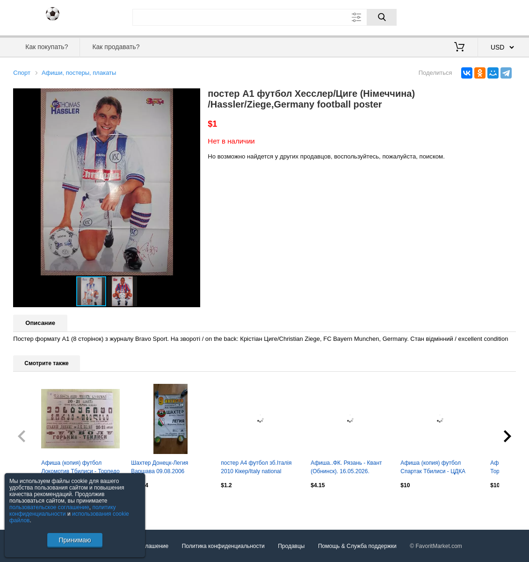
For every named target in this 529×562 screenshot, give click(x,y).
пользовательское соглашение (49, 507)
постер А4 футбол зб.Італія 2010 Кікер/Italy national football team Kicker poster (256, 468)
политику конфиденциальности (62, 510)
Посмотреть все (33, 505)
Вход (461, 16)
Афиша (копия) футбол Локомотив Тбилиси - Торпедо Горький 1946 (80, 468)
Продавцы (291, 546)
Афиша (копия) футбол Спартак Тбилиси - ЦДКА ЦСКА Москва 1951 (432, 468)
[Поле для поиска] (264, 17)
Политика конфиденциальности (223, 546)
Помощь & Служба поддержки (357, 546)
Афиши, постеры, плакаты (79, 72)
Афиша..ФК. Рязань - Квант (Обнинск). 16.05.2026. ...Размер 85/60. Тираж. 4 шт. (348, 468)
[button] (191, 96)
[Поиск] (382, 17)
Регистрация (497, 16)
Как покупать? (46, 46)
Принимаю (74, 540)
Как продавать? (115, 46)
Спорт (21, 72)
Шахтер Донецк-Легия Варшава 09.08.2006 (159, 467)
